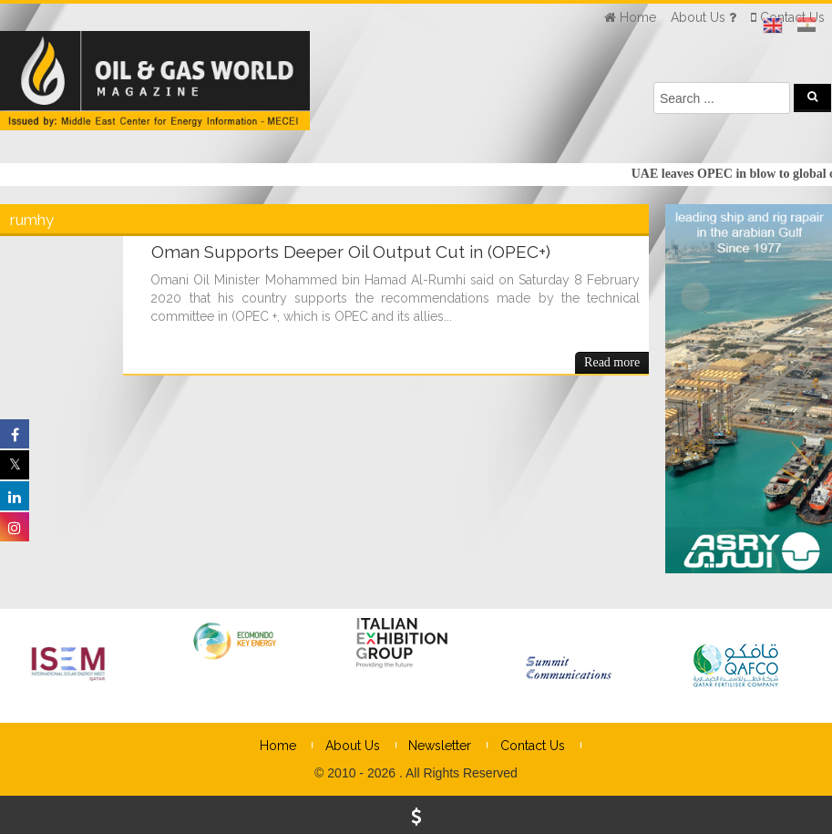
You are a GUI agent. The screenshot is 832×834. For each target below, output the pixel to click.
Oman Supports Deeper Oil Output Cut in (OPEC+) (350, 252)
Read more (612, 362)
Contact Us (532, 745)
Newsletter (439, 745)
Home (278, 745)
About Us (352, 745)
